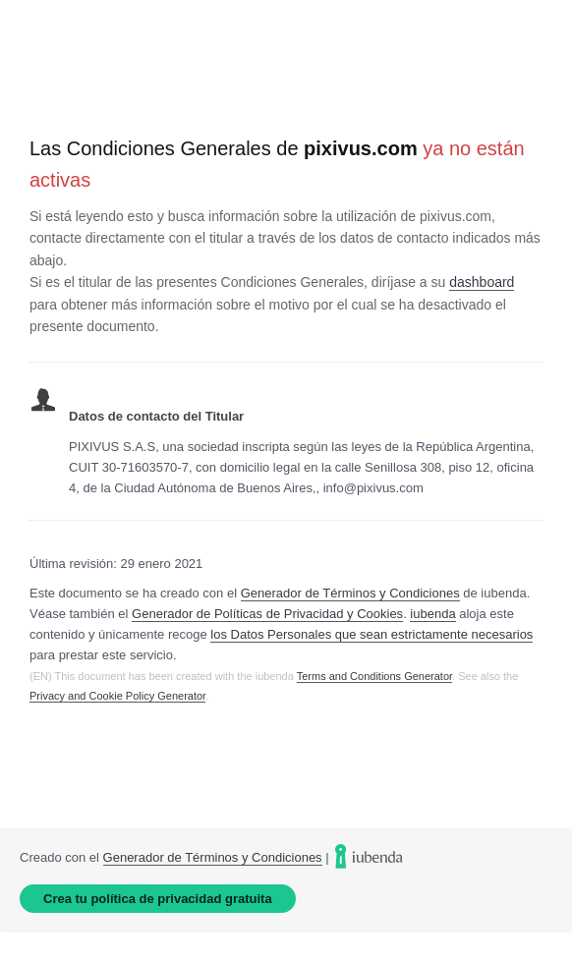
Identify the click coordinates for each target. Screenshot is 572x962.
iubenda (432, 613)
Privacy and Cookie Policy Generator (117, 696)
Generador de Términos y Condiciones (350, 593)
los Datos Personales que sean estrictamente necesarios (371, 634)
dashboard (481, 282)
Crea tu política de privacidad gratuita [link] (157, 898)
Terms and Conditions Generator (374, 676)
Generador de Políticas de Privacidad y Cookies (267, 613)
